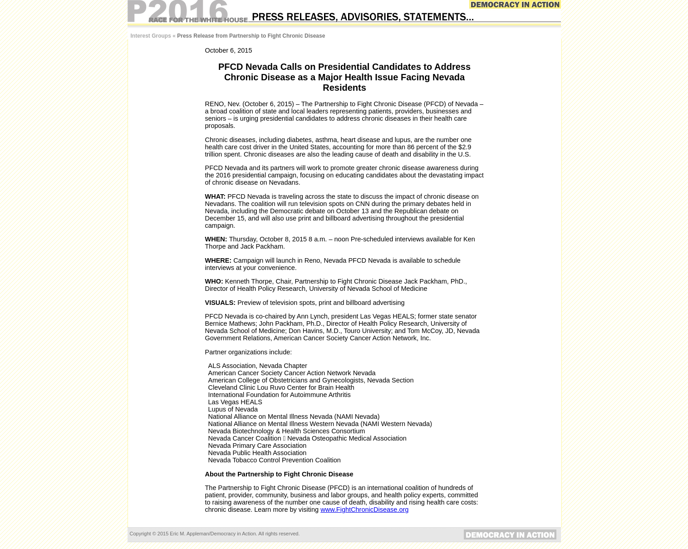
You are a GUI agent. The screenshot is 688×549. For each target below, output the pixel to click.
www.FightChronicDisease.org (364, 509)
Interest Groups (151, 36)
